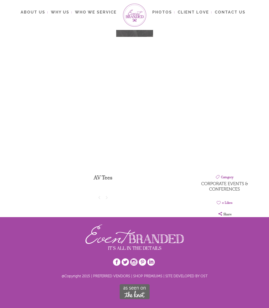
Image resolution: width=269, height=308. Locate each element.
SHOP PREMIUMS (147, 276)
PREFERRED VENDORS (111, 276)
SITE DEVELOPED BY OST (186, 276)
